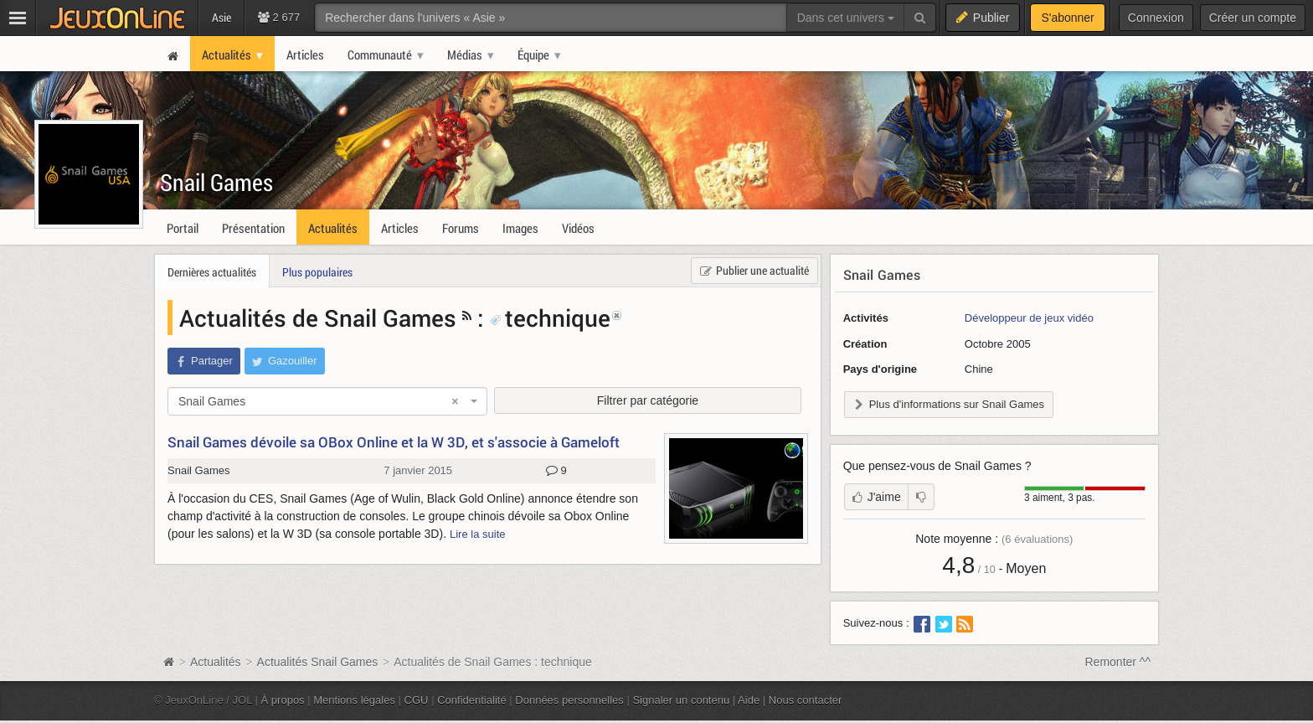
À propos (283, 700)
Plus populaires (317, 272)
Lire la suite (478, 534)
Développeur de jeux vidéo (1029, 318)
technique (550, 317)
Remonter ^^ (1118, 662)
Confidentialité (472, 700)
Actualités (215, 662)
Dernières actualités (211, 272)
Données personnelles (569, 700)
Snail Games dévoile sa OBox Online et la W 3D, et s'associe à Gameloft (393, 442)
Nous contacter (805, 700)
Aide (748, 700)
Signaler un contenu (680, 700)
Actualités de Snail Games (317, 317)
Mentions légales (354, 700)
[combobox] (327, 401)
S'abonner (1067, 17)
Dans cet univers (845, 17)
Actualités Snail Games (317, 662)
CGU (416, 700)
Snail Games (216, 182)
